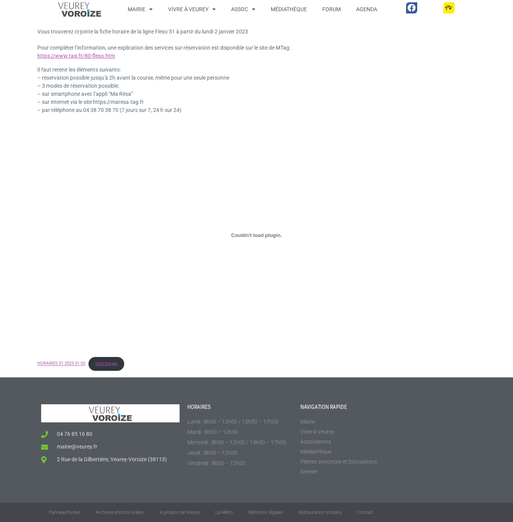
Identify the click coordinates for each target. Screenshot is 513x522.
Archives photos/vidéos (120, 512)
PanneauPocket (64, 512)
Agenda (366, 9)
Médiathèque (289, 9)
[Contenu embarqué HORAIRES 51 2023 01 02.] (256, 235)
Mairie (140, 9)
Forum (331, 9)
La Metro (224, 512)
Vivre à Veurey (192, 9)
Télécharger (106, 363)
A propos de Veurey (180, 512)
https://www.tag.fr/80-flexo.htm (76, 56)
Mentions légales (265, 512)
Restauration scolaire (319, 512)
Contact (365, 512)
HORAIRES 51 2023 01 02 (61, 363)
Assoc (243, 9)
